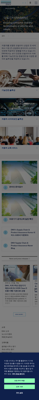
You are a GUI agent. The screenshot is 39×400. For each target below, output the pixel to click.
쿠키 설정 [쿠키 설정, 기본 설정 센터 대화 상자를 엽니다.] (19, 395)
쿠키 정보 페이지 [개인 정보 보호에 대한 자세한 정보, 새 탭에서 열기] (18, 376)
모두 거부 (19, 389)
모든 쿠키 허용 (19, 383)
